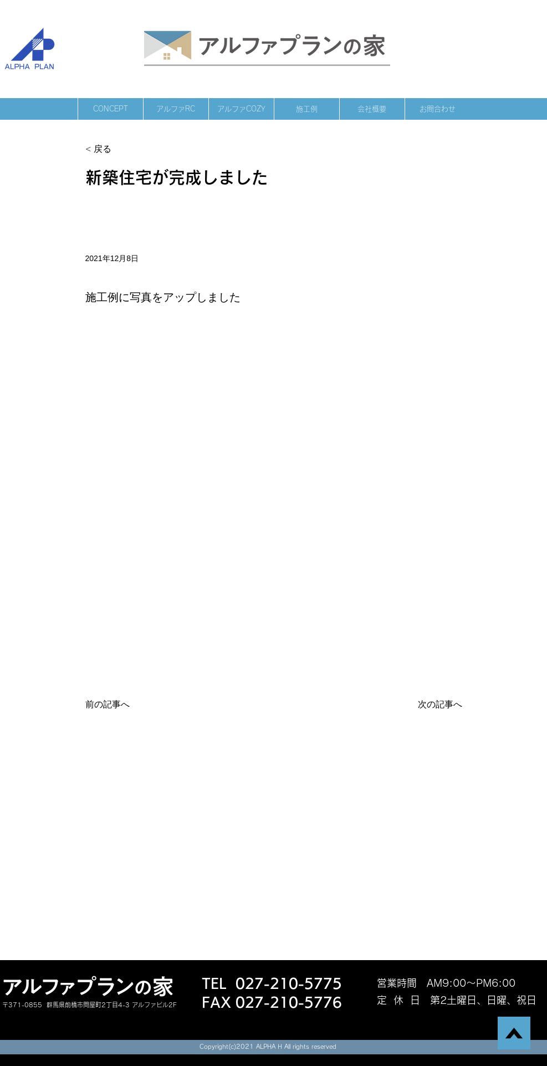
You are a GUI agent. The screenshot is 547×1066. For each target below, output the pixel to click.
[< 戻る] (122, 149)
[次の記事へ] (434, 704)
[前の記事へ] (122, 704)
